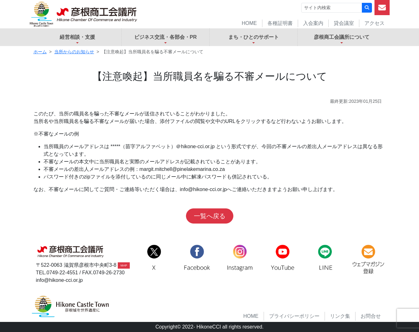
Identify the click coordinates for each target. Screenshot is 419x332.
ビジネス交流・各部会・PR (165, 37)
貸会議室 (344, 23)
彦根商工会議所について (341, 37)
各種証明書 (280, 23)
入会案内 (313, 23)
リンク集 (340, 316)
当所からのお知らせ (74, 51)
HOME (249, 23)
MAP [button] (124, 265)
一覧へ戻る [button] (209, 216)
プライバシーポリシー (294, 316)
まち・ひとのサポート (253, 37)
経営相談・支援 (77, 37)
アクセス (374, 23)
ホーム (40, 51)
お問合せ (371, 316)
